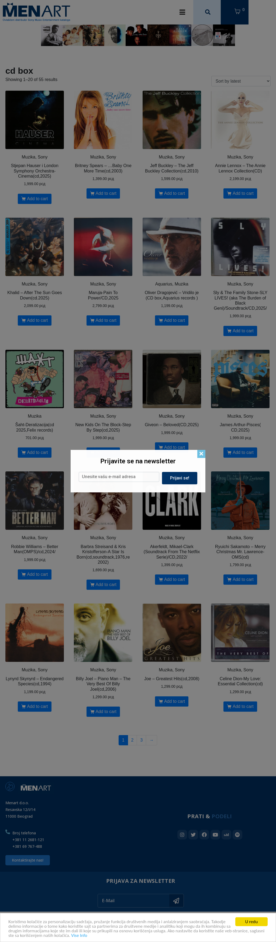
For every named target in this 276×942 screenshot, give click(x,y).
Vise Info (79, 936)
